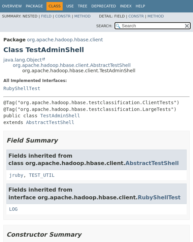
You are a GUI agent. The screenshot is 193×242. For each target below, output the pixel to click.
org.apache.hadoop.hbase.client (65, 39)
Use (70, 6)
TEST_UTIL (42, 175)
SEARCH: (104, 26)
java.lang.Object (22, 60)
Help (140, 6)
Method (82, 16)
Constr (63, 16)
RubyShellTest (21, 88)
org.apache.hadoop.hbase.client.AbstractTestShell (72, 65)
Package (34, 6)
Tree (82, 6)
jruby (16, 175)
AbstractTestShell (50, 122)
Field (46, 16)
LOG (13, 209)
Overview (12, 6)
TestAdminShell (60, 115)
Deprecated (103, 6)
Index (125, 6)
